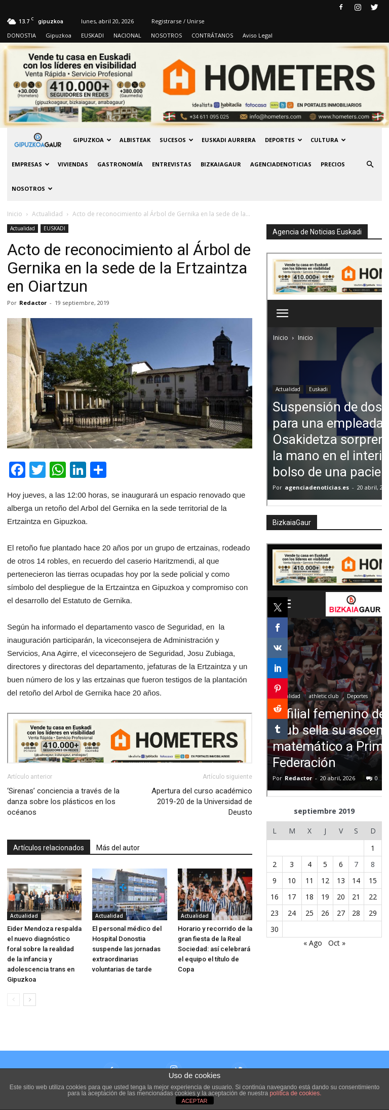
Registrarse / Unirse (178, 21)
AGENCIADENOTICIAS (281, 164)
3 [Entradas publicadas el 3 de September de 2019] (292, 864)
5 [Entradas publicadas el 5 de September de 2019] (325, 864)
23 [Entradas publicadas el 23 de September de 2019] (274, 913)
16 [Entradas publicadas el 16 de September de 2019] (274, 896)
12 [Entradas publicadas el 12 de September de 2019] (325, 880)
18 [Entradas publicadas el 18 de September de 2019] (309, 896)
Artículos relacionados (48, 848)
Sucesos (176, 140)
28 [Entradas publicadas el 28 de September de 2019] (356, 913)
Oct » (336, 943)
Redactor (33, 302)
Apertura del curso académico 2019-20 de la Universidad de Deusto (201, 801)
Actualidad (22, 228)
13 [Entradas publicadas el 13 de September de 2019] (341, 880)
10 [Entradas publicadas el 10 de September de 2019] (292, 880)
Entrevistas (171, 164)
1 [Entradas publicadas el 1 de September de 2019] (373, 848)
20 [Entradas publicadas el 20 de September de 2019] (341, 896)
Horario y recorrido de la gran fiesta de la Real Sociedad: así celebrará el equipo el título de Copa (215, 949)
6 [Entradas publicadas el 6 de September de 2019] (341, 864)
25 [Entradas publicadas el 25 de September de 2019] (309, 913)
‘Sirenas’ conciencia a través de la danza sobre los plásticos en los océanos (63, 801)
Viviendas (73, 164)
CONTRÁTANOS (212, 35)
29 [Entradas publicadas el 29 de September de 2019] (373, 913)
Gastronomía (120, 164)
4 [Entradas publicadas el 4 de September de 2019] (309, 864)
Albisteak (135, 140)
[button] (370, 164)
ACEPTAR (194, 1101)
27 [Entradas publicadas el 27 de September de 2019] (341, 913)
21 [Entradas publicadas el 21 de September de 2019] (356, 896)
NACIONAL (127, 35)
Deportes (283, 140)
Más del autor (118, 848)
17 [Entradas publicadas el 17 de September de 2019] (292, 896)
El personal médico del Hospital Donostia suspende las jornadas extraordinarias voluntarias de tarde (127, 949)
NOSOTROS (166, 35)
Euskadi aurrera (229, 140)
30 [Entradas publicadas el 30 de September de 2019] (274, 929)
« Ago (312, 943)
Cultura (328, 140)
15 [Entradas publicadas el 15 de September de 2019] (373, 880)
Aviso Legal (258, 35)
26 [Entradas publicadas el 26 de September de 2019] (325, 913)
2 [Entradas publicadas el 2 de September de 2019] (275, 864)
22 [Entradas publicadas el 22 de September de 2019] (373, 896)
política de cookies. (295, 1093)
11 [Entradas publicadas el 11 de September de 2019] (309, 880)
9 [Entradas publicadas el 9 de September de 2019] (275, 880)
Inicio (14, 214)
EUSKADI (92, 35)
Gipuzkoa (58, 35)
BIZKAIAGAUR (221, 164)
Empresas (31, 164)
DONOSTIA (21, 35)
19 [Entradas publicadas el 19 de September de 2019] (325, 896)
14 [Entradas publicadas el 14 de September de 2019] (356, 880)
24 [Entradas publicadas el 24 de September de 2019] (292, 913)
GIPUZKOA (92, 140)
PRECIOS (333, 164)
